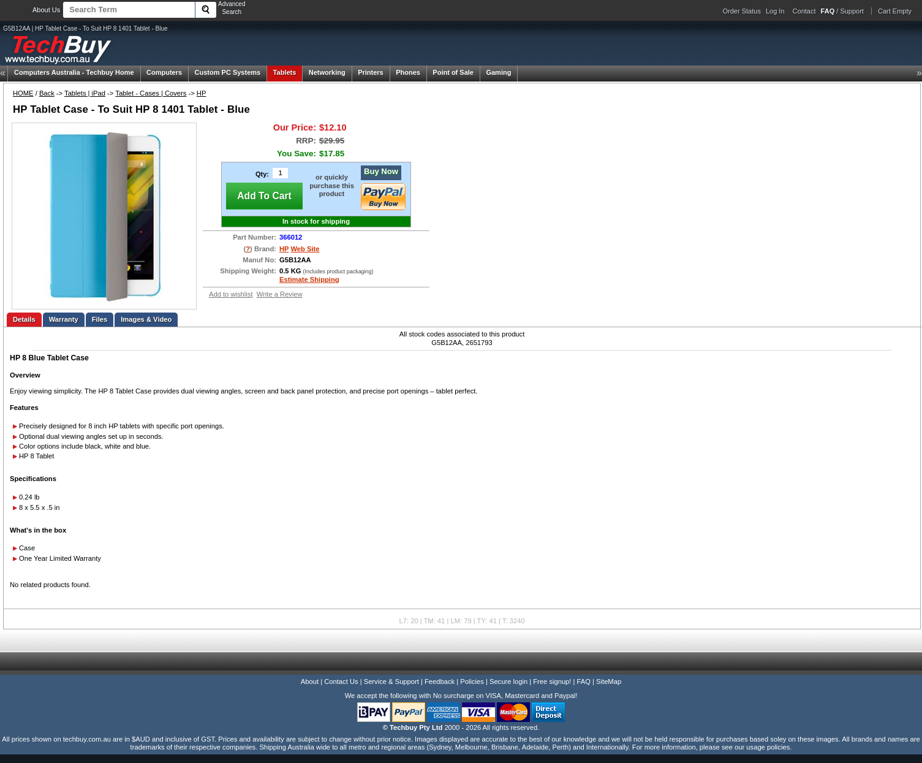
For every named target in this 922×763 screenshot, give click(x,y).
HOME (23, 93)
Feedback (440, 681)
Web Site (304, 248)
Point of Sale (453, 72)
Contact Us (341, 681)
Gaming (498, 72)
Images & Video (146, 319)
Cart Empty (895, 11)
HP (201, 93)
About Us (46, 9)
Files (100, 319)
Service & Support (391, 681)
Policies (472, 681)
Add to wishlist (231, 294)
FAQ (584, 681)
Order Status (742, 11)
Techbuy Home (74, 72)
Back (47, 93)
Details (24, 319)
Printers (371, 72)
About (310, 681)
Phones (408, 72)
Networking (327, 72)
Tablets (285, 72)
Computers (164, 72)
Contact (804, 11)
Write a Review (280, 294)
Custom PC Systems (228, 72)
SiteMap (608, 681)
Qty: (262, 174)
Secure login (508, 681)
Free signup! (552, 681)
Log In (775, 11)
